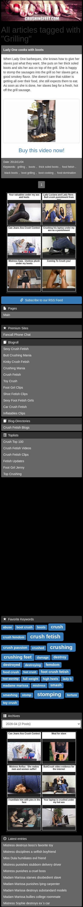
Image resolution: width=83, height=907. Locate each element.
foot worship (11, 679)
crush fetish (45, 636)
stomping (49, 694)
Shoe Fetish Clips (15, 394)
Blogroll (10, 342)
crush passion (15, 648)
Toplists (10, 435)
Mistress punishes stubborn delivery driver (32, 864)
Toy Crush (10, 381)
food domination (66, 172)
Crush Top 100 (13, 442)
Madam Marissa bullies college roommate (31, 897)
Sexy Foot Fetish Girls (18, 400)
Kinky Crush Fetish (16, 362)
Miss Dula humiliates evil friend (24, 858)
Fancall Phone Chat (17, 334)
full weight (30, 679)
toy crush (10, 703)
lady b (67, 679)
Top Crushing (12, 474)
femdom (52, 665)
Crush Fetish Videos (17, 448)
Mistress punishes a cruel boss (24, 871)
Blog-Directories (16, 421)
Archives (11, 716)
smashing (10, 695)
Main (6, 315)
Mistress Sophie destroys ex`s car (26, 903)
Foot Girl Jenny (13, 467)
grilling (21, 166)
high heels (50, 679)
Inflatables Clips (14, 413)
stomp (26, 695)
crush (57, 626)
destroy (60, 657)
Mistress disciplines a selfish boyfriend (29, 851)
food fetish (68, 166)
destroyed (11, 665)
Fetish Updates (13, 461)
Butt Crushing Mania (17, 355)
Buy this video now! (41, 150)
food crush (11, 672)
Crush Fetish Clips (16, 454)
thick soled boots (49, 166)
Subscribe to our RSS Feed (41, 300)
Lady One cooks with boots (23, 50)
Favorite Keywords (18, 619)
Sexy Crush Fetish (16, 349)
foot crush (29, 672)
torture (72, 695)
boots (32, 166)
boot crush (25, 627)
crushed (38, 648)
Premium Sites (15, 328)
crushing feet (18, 657)
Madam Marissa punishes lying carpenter (31, 884)
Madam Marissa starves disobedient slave (32, 877)
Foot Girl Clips (13, 387)
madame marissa (15, 685)
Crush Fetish (12, 374)
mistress (39, 685)
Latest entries (15, 839)
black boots (11, 172)
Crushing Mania (14, 368)
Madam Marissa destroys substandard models (35, 890)
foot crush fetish (55, 672)
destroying (33, 665)
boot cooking (46, 172)
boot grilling (28, 172)
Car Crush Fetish (15, 407)
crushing (61, 647)
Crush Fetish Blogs (16, 427)
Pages (10, 308)
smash (56, 685)
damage (43, 657)
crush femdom (13, 637)
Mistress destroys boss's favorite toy (28, 845)
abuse (7, 627)
